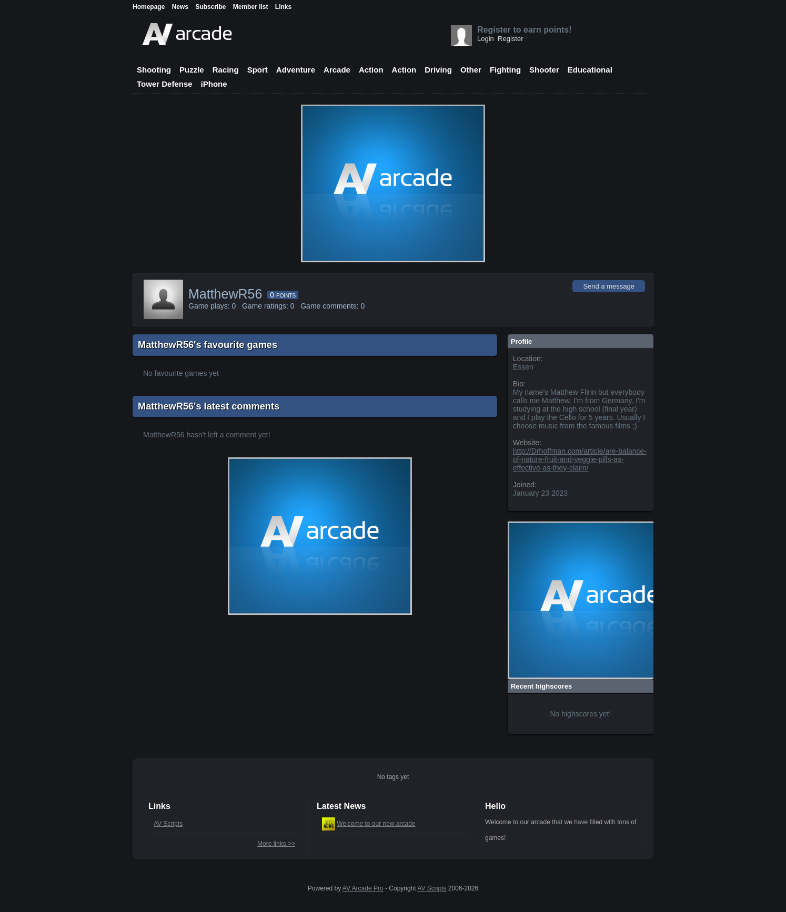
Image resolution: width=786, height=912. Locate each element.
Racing (226, 69)
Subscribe (210, 7)
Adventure (295, 69)
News (180, 7)
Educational (590, 69)
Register (510, 39)
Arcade (337, 69)
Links (283, 7)
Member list (250, 7)
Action (371, 69)
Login (485, 39)
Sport (257, 69)
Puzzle (191, 69)
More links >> (276, 843)
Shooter (544, 69)
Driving (438, 69)
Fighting (505, 69)
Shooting (154, 69)
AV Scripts (168, 823)
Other (470, 69)
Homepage (149, 7)
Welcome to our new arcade (376, 823)
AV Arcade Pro (363, 888)
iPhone (214, 83)
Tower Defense (165, 83)
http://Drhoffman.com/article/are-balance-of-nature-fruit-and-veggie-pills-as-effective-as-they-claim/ (580, 459)
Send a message (608, 286)
